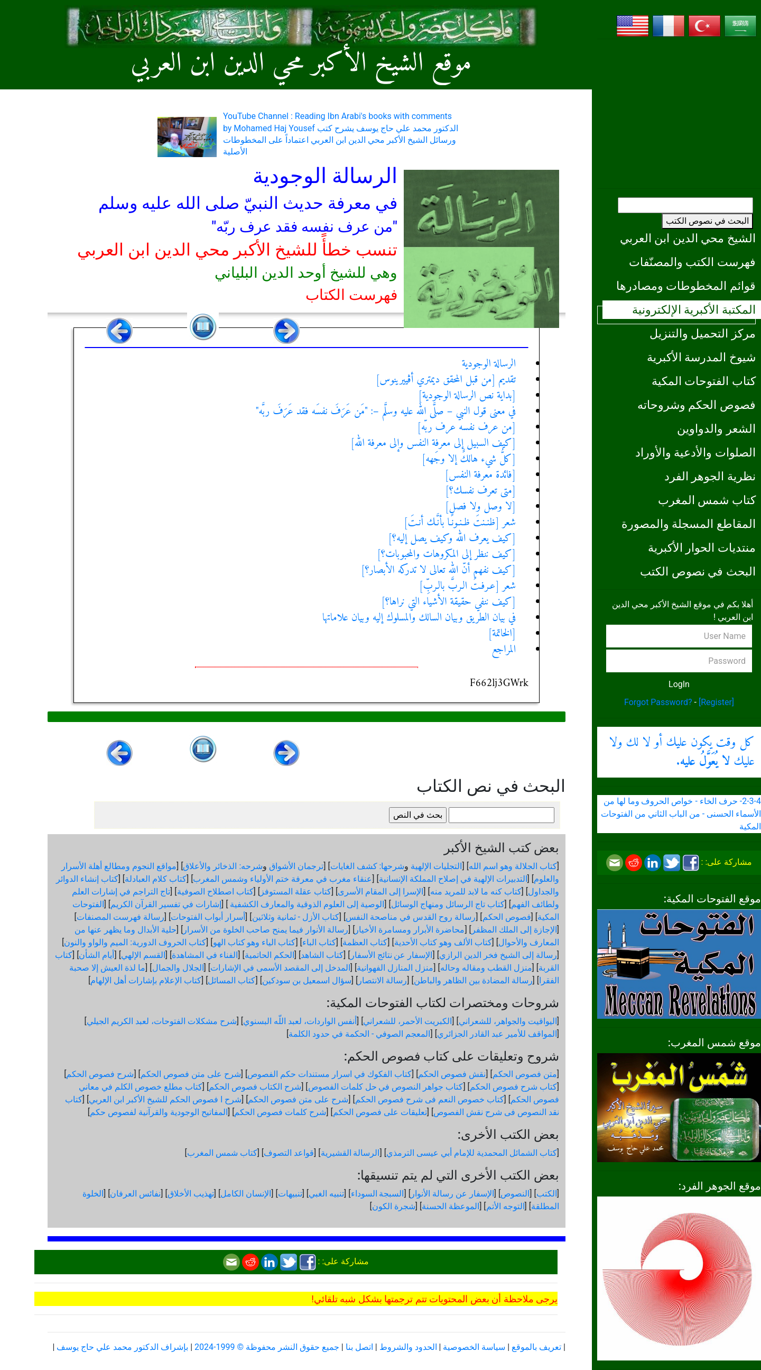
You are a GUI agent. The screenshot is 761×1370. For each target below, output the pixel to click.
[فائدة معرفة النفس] (480, 475)
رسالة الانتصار (382, 980)
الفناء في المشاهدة (205, 955)
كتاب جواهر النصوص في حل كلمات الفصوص (385, 1087)
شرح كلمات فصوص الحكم (280, 1112)
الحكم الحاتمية (269, 955)
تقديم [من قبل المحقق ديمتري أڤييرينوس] (446, 380)
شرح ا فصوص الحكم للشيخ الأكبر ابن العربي (165, 1099)
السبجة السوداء (377, 1194)
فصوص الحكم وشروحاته (696, 405)
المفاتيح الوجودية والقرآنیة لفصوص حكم (159, 1112)
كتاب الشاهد (322, 955)
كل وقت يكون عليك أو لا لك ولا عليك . (682, 752)
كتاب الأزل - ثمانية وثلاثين (295, 917)
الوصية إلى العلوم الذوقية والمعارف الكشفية (306, 904)
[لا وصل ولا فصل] (480, 507)
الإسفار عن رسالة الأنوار (452, 1194)
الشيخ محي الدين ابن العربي (688, 238)
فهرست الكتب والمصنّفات (692, 262)
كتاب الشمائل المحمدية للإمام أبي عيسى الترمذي (471, 1153)
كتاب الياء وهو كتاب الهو (254, 942)
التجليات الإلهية (436, 866)
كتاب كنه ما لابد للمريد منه (476, 892)
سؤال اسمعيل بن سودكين (306, 980)
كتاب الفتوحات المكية (704, 381)
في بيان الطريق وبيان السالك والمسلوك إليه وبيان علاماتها (419, 618)
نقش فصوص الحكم (452, 1074)
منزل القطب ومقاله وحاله (486, 968)
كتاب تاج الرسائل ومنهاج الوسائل (448, 904)
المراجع (503, 650)
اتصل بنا (359, 1347)
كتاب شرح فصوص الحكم (513, 1087)
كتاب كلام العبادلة (156, 879)
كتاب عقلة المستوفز (295, 892)
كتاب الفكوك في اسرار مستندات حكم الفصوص (329, 1074)
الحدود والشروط (408, 1347)
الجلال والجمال (178, 968)
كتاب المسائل (231, 980)
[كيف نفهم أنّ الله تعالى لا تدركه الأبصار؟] (438, 570)
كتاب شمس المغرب (707, 500)
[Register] (716, 702)
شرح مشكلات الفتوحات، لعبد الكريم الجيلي (162, 1021)
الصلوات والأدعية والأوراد (695, 452)
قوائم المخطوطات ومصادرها (686, 286)
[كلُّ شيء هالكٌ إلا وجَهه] (469, 459)
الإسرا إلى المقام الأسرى (380, 892)
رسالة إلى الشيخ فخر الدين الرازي (498, 955)
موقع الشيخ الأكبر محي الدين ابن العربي (301, 63)
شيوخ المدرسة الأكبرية (701, 357)
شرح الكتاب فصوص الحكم (255, 1087)
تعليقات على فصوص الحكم (380, 1112)
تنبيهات (290, 1194)
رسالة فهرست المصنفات (120, 917)
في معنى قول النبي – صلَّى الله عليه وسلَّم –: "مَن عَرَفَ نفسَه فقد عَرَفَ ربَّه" (386, 412)
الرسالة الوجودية (489, 364)
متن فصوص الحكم (525, 1074)
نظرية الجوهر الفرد (710, 476)
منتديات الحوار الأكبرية (702, 547)
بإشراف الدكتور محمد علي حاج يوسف (122, 1347)
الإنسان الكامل (245, 1194)
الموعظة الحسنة (450, 1206)
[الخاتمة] (502, 634)
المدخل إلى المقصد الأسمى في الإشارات (280, 968)
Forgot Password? (658, 702)
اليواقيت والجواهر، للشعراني (508, 1021)
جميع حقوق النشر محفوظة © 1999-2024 (266, 1347)
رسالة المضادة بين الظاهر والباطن (473, 980)
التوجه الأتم (505, 1206)
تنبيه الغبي (326, 1194)
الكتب (546, 1194)
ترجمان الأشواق (296, 866)
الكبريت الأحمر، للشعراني (407, 1021)
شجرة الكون (393, 1206)
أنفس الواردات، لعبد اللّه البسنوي (300, 1021)
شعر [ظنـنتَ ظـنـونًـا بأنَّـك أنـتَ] (460, 523)
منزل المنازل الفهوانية (395, 968)
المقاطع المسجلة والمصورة (688, 524)
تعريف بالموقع (536, 1347)
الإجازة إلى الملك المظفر (514, 930)
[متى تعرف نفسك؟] (480, 491)
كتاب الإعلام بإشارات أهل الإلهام (145, 980)
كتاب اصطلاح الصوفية (215, 892)
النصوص (515, 1194)
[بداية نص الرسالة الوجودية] (467, 396)
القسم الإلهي (143, 955)
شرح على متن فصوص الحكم (191, 1074)
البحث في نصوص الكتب (707, 221)
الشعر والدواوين (716, 428)
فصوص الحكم (506, 917)
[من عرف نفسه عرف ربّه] (466, 427)
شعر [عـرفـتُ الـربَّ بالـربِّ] (467, 586)
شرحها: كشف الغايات (367, 866)
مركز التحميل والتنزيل (702, 333)
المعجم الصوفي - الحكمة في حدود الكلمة (359, 1034)
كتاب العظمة (364, 942)
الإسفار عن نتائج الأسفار (391, 955)
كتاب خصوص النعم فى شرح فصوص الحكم (429, 1099)
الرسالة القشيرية (350, 1153)
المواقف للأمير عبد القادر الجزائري (497, 1034)
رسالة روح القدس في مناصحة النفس (411, 917)
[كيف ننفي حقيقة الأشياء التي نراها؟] (449, 602)
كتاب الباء (319, 942)
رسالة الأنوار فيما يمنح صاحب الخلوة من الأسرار (265, 930)
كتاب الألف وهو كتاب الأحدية (443, 942)
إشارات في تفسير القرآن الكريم (165, 904)
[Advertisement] (679, 114)
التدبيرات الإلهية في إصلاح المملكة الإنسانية (453, 879)
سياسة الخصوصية (474, 1347)
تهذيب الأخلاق (191, 1194)
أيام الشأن (96, 955)
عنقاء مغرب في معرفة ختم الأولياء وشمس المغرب (282, 879)
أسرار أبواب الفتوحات (208, 917)
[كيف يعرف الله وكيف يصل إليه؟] (452, 538)
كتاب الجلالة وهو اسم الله (513, 866)
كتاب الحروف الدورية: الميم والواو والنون (135, 942)
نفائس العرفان (135, 1194)
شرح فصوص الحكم (100, 1074)
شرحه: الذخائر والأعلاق (223, 866)
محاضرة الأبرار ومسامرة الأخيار (410, 930)
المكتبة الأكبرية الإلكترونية (694, 309)
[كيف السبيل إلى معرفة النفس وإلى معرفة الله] (433, 443)
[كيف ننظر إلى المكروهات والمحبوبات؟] (446, 554)
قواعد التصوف (289, 1153)
